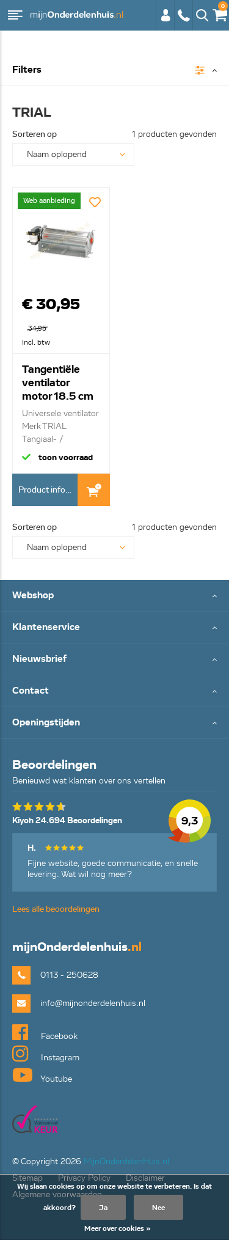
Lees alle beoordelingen (56, 909)
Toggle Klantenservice (114, 628)
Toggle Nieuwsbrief (114, 660)
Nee (158, 1207)
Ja (103, 1207)
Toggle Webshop (114, 596)
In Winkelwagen (94, 490)
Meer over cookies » (117, 1228)
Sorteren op (34, 134)
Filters (27, 70)
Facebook (45, 1032)
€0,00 (219, 12)
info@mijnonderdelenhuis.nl (92, 1003)
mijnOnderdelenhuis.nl (76, 15)
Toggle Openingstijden (114, 723)
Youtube (42, 1075)
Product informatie (48, 490)
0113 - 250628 (183, 15)
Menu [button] (15, 15)
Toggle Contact (114, 691)
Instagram (45, 1053)
